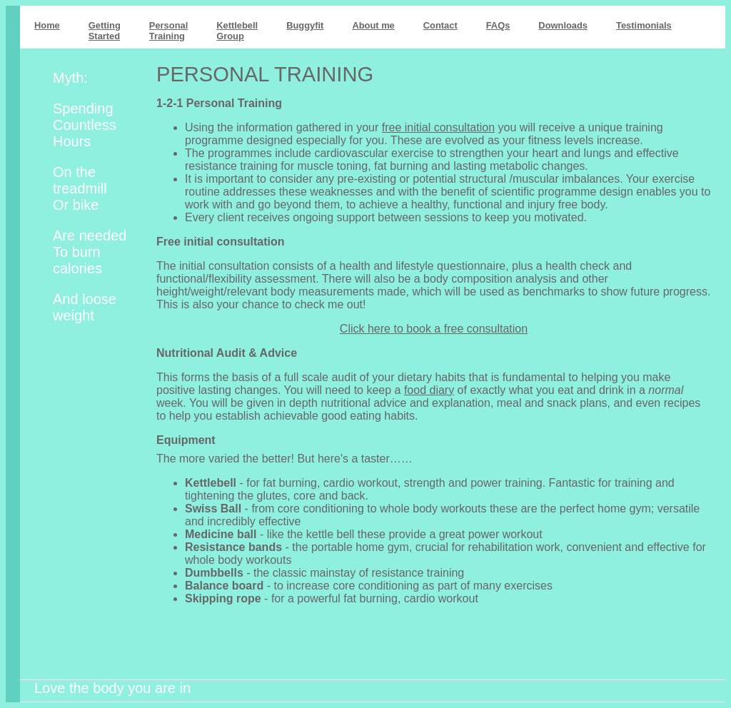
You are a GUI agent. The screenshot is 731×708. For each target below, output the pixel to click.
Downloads (563, 25)
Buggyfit (304, 25)
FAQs (498, 25)
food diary (429, 390)
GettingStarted (105, 30)
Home (47, 25)
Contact (440, 25)
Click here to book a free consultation (434, 329)
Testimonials (644, 25)
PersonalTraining (168, 30)
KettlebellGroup (237, 30)
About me (373, 25)
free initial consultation (438, 127)
